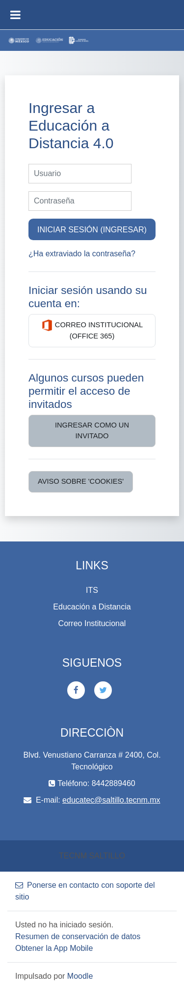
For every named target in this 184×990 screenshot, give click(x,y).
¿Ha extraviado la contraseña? (81, 253)
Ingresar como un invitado (92, 430)
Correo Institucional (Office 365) (92, 329)
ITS (92, 590)
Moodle (80, 976)
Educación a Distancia (92, 607)
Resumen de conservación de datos (77, 936)
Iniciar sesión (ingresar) (92, 229)
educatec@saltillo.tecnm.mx (111, 800)
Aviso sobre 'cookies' (81, 481)
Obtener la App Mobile (54, 948)
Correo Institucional (92, 623)
